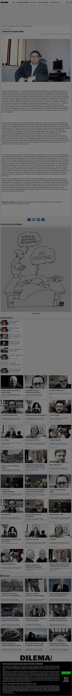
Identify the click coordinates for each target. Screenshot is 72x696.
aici (33, 677)
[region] (36, 678)
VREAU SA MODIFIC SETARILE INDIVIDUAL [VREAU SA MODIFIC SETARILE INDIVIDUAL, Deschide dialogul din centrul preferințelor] (66, 679)
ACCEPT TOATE (66, 673)
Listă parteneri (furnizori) (9, 693)
